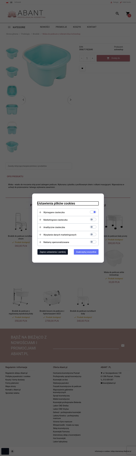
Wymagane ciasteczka (54, 212)
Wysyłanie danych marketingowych (59, 234)
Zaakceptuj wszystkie (86, 252)
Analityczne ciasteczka (54, 227)
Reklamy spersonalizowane (56, 242)
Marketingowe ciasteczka (55, 219)
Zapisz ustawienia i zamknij (53, 252)
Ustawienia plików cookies (56, 203)
